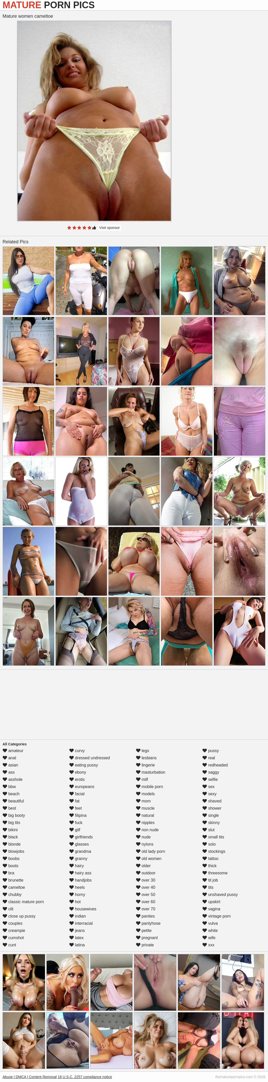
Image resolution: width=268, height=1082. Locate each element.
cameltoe (14, 887)
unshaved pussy (220, 894)
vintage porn (216, 916)
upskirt (211, 902)
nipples (145, 822)
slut (208, 830)
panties (145, 916)
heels (77, 887)
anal (9, 758)
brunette (13, 880)
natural (145, 815)
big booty (14, 815)
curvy (77, 750)
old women (149, 858)
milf (142, 779)
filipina (78, 815)
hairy (76, 866)
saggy (210, 772)
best (9, 808)
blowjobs (13, 851)
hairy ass (80, 873)
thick (209, 866)
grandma (80, 851)
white (210, 930)
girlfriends (81, 837)
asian (10, 765)
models (145, 794)
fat (74, 801)
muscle (145, 808)
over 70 (145, 909)
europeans (81, 786)
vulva (210, 923)
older (143, 866)
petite (144, 930)
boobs (11, 858)
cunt (9, 945)
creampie (14, 930)
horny (77, 894)
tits (207, 887)
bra (8, 873)
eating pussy (83, 765)
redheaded (215, 765)
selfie (210, 779)
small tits (213, 837)
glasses (79, 844)
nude (143, 837)
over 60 (145, 902)
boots (10, 866)
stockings (213, 851)
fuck (76, 822)
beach (11, 794)
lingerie (145, 765)
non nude (147, 830)
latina (77, 945)
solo (209, 844)
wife (208, 938)
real (208, 758)
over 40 (145, 887)
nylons (145, 844)
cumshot (13, 938)
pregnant (147, 938)
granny (78, 858)
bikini (10, 830)
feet (75, 808)
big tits (11, 822)
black (10, 837)
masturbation (150, 772)
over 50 (145, 894)
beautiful (13, 801)
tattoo (210, 858)
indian (77, 916)
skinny (211, 822)
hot (75, 902)
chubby (12, 894)
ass (9, 772)
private (145, 945)
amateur (13, 750)
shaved (211, 801)
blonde (12, 844)
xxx (208, 945)
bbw (9, 786)
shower (211, 808)
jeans (77, 930)
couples (13, 923)
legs (142, 750)
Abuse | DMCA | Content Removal (30, 1077)
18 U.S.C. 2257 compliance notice (85, 1077)
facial (77, 794)
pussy (210, 750)
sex (208, 786)
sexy (209, 794)
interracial (81, 923)
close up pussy (19, 916)
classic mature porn (23, 902)
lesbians (146, 758)
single (210, 815)
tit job (210, 880)
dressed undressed (89, 758)
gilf (74, 830)
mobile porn (149, 786)
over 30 (145, 880)
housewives (82, 909)
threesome (214, 873)
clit (8, 909)
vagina (211, 909)
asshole (13, 779)
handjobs (80, 880)
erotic (77, 779)
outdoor (146, 873)
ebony (77, 772)
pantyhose (148, 923)
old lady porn (150, 851)
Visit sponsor (109, 228)
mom (143, 801)
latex (76, 938)
